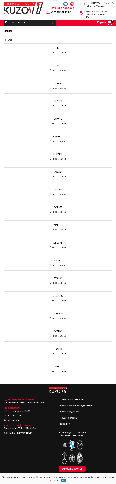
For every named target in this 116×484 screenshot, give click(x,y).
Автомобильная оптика (73, 400)
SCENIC (58, 331)
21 (58, 66)
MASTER (58, 225)
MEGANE (58, 243)
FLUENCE (58, 154)
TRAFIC (58, 349)
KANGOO (58, 137)
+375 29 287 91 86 (60, 12)
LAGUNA (58, 172)
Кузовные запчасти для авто (76, 406)
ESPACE (58, 119)
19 (58, 48)
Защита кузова (68, 418)
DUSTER (58, 101)
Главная (8, 31)
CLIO (58, 84)
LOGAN (58, 190)
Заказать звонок (72, 469)
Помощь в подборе (62, 8)
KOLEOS (58, 261)
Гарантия (65, 424)
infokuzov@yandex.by (20, 433)
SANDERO (58, 296)
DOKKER (58, 207)
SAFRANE (58, 314)
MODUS (58, 278)
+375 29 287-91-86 (25, 428)
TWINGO (58, 367)
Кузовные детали (70, 412)
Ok (63, 480)
